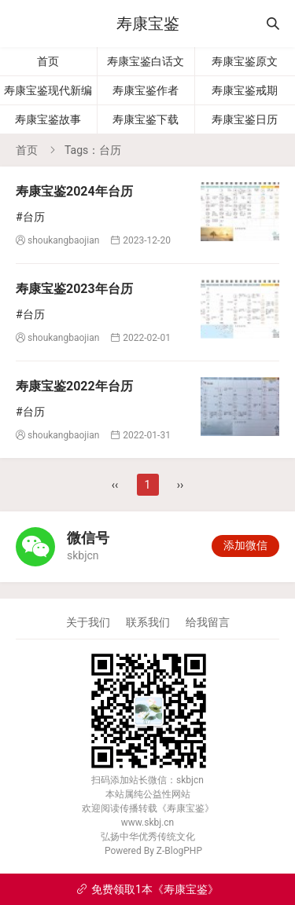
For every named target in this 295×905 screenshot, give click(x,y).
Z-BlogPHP (179, 850)
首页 (48, 61)
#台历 (30, 217)
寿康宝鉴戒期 (245, 90)
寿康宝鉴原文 (245, 61)
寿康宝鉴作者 (145, 90)
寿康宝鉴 (147, 23)
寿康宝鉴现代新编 (48, 90)
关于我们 (88, 622)
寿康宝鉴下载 (145, 119)
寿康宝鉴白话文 (145, 61)
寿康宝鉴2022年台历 (74, 386)
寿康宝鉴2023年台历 (74, 288)
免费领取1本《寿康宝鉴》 (147, 889)
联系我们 (148, 622)
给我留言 (208, 622)
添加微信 (245, 545)
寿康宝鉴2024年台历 (74, 191)
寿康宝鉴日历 (245, 119)
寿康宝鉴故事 (48, 119)
